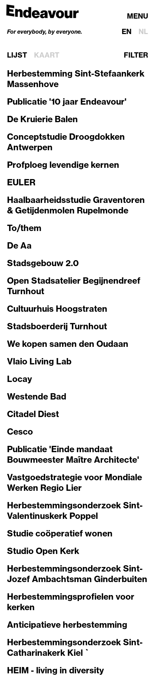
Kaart (46, 55)
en (127, 31)
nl (143, 31)
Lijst (17, 55)
